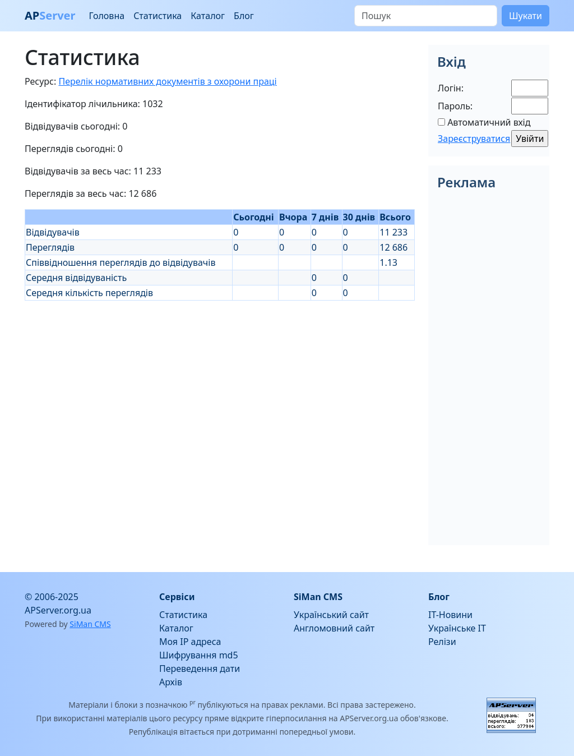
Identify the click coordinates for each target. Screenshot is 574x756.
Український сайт (331, 615)
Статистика (157, 16)
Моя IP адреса (190, 641)
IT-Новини (450, 615)
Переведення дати (199, 668)
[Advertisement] (220, 379)
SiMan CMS (90, 624)
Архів (170, 682)
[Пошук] (425, 15)
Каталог (208, 16)
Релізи (442, 641)
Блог (244, 16)
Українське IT (457, 628)
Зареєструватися (474, 138)
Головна (106, 16)
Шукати (525, 16)
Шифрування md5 (198, 655)
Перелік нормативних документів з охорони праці (167, 81)
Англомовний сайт (334, 628)
